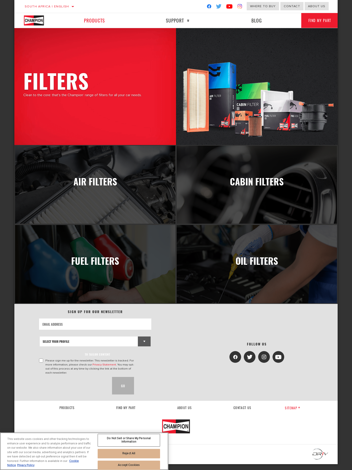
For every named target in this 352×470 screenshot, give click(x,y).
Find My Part (317, 20)
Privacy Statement (104, 370)
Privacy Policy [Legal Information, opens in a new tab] (25, 465)
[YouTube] (229, 7)
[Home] (38, 20)
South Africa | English (47, 6)
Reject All (128, 453)
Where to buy (263, 6)
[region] (84, 451)
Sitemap (292, 413)
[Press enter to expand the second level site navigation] (186, 20)
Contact (292, 6)
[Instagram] (240, 7)
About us (316, 6)
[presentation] (73, 391)
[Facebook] (209, 7)
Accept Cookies (129, 465)
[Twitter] (219, 7)
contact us (242, 413)
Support (173, 20)
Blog (253, 20)
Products (93, 20)
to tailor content (97, 360)
